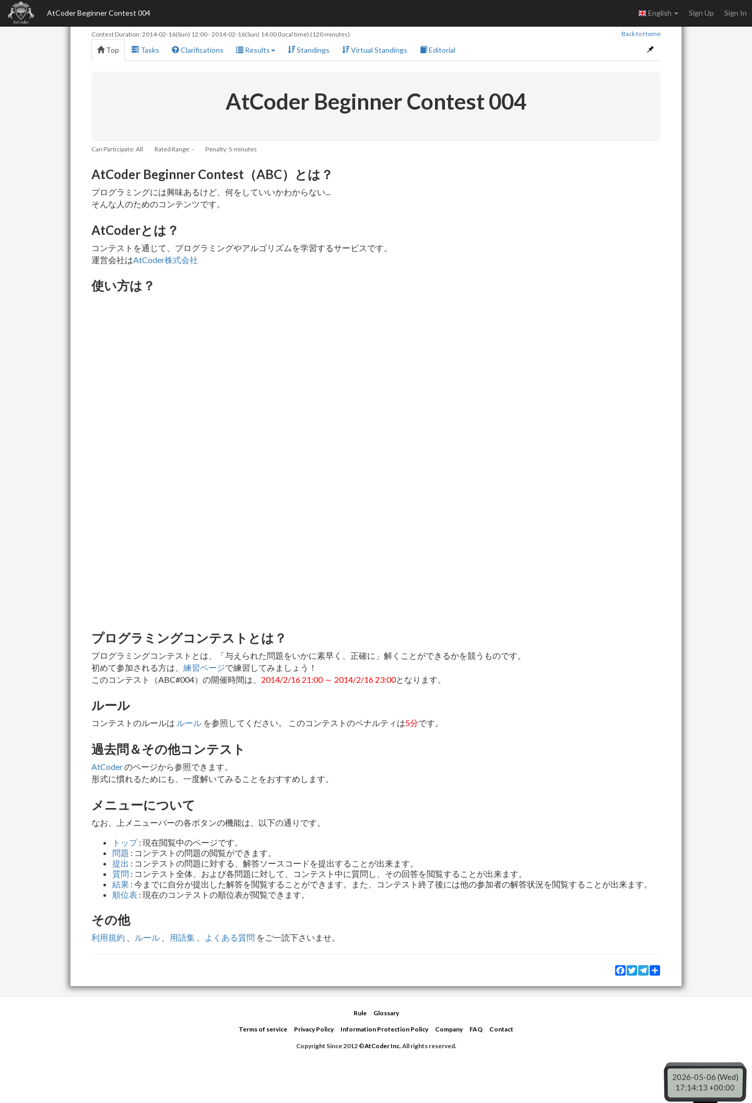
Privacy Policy (314, 1029)
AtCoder (107, 767)
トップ (124, 842)
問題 (120, 853)
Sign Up (701, 12)
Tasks (145, 49)
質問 (120, 874)
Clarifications (198, 49)
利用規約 (108, 937)
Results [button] (255, 49)
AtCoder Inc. (383, 1046)
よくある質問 (230, 937)
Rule (360, 1013)
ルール (189, 723)
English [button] (658, 13)
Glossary (386, 1013)
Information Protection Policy (384, 1029)
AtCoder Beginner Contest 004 (98, 12)
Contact (501, 1029)
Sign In (735, 12)
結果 (120, 884)
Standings (309, 49)
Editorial (437, 49)
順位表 (124, 894)
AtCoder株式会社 (165, 260)
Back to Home (641, 34)
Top (108, 49)
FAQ (476, 1029)
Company (449, 1029)
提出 (120, 863)
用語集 (182, 937)
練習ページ (204, 667)
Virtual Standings (374, 49)
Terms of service (263, 1029)
